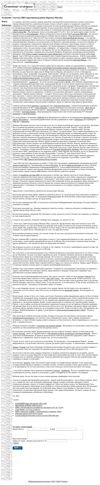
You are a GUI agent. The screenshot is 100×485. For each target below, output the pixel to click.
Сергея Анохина (19, 333)
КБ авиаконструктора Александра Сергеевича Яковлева (69, 333)
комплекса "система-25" (41, 106)
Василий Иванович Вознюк (73, 38)
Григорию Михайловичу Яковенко (66, 149)
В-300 (68, 82)
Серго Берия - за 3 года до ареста (27, 409)
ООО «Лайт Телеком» (59, 483)
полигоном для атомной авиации (49, 326)
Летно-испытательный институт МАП (71, 310)
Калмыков (16, 114)
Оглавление (6, 17)
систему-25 (33, 82)
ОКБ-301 (16, 121)
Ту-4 (25, 88)
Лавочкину (25, 121)
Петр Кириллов (53, 110)
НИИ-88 (41, 117)
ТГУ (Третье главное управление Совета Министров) (42, 54)
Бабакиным (79, 119)
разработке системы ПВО (30, 175)
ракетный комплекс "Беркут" (68, 80)
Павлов (88, 276)
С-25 (48, 155)
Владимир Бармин (29, 112)
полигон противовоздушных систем (26, 78)
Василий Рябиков (79, 60)
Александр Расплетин (61, 106)
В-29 (72, 88)
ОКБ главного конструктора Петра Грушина (40, 159)
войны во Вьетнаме (74, 165)
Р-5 (88, 125)
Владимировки (32, 34)
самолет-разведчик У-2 (21, 165)
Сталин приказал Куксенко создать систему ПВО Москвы (37, 415)
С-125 (27, 157)
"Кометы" (27, 363)
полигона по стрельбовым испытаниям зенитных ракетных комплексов (59, 68)
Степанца (56, 370)
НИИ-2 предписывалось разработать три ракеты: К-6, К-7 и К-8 (39, 407)
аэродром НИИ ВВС (80, 34)
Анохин (80, 276)
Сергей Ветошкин (31, 62)
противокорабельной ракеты (23, 318)
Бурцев (22, 347)
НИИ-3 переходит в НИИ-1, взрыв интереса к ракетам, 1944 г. (38, 411)
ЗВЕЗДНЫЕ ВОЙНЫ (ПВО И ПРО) (28, 405)
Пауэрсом (54, 165)
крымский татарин (72, 290)
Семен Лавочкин (41, 108)
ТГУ (83, 56)
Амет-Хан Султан (52, 278)
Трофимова (65, 370)
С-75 (21, 157)
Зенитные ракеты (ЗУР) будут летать (29, 413)
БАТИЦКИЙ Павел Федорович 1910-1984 (31, 403)
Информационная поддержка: (39, 483)
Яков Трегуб (90, 108)
